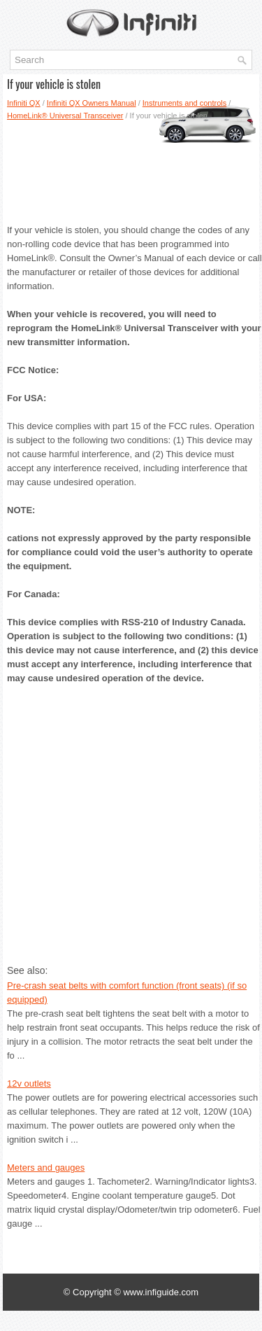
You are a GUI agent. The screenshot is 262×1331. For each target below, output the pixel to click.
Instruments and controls (184, 103)
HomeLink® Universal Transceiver (65, 115)
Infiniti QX (24, 103)
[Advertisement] (131, 167)
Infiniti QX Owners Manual (91, 103)
